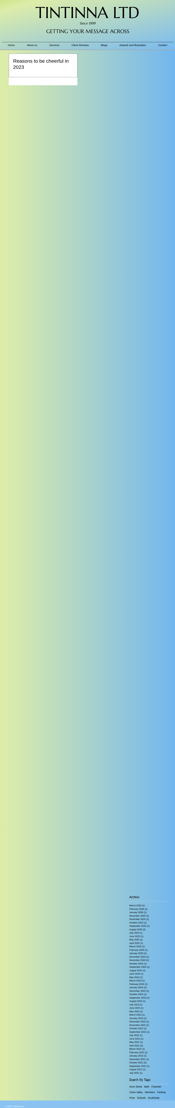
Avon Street (135, 1086)
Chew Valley (136, 1092)
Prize (132, 1097)
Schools (141, 1097)
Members (150, 1092)
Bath (146, 1086)
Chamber (156, 1086)
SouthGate (154, 1097)
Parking (161, 1092)
